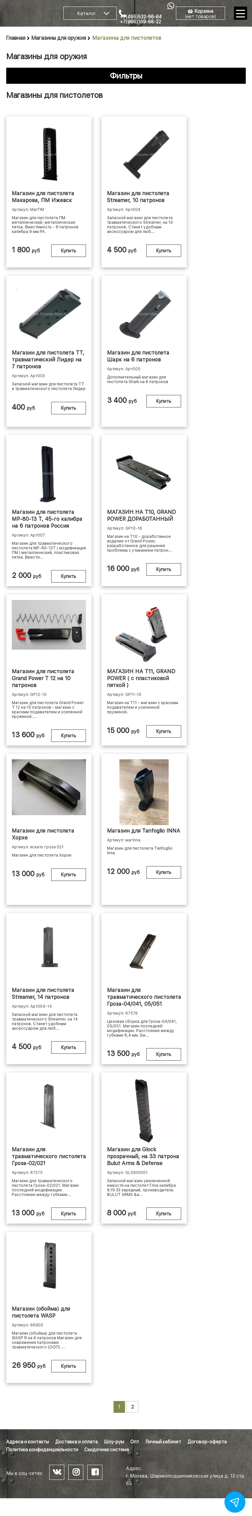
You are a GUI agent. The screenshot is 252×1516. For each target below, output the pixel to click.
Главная (15, 38)
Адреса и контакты (27, 1441)
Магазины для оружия (59, 38)
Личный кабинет (163, 1441)
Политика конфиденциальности (42, 1449)
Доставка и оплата (76, 1441)
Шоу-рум (114, 1441)
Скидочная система (106, 1449)
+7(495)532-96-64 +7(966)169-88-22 (141, 19)
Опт (134, 1441)
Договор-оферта (207, 1441)
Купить (68, 250)
